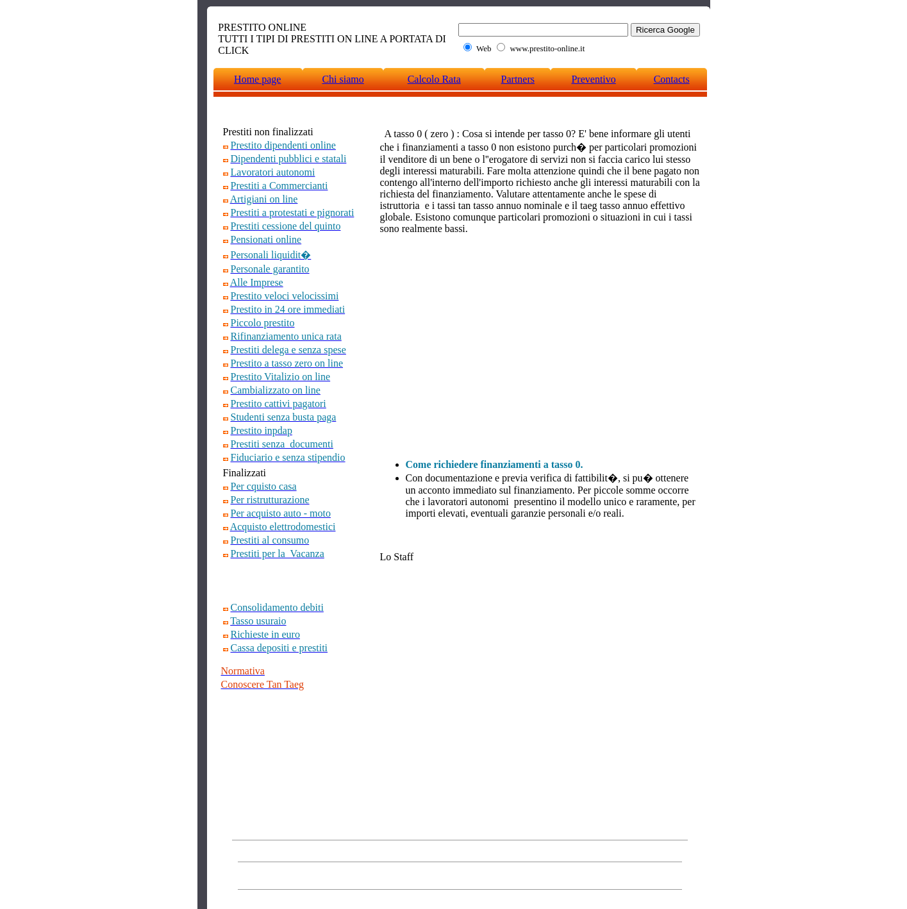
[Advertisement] (296, 581)
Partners (518, 79)
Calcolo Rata (434, 79)
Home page (257, 79)
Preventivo (593, 79)
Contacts (672, 79)
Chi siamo (342, 79)
